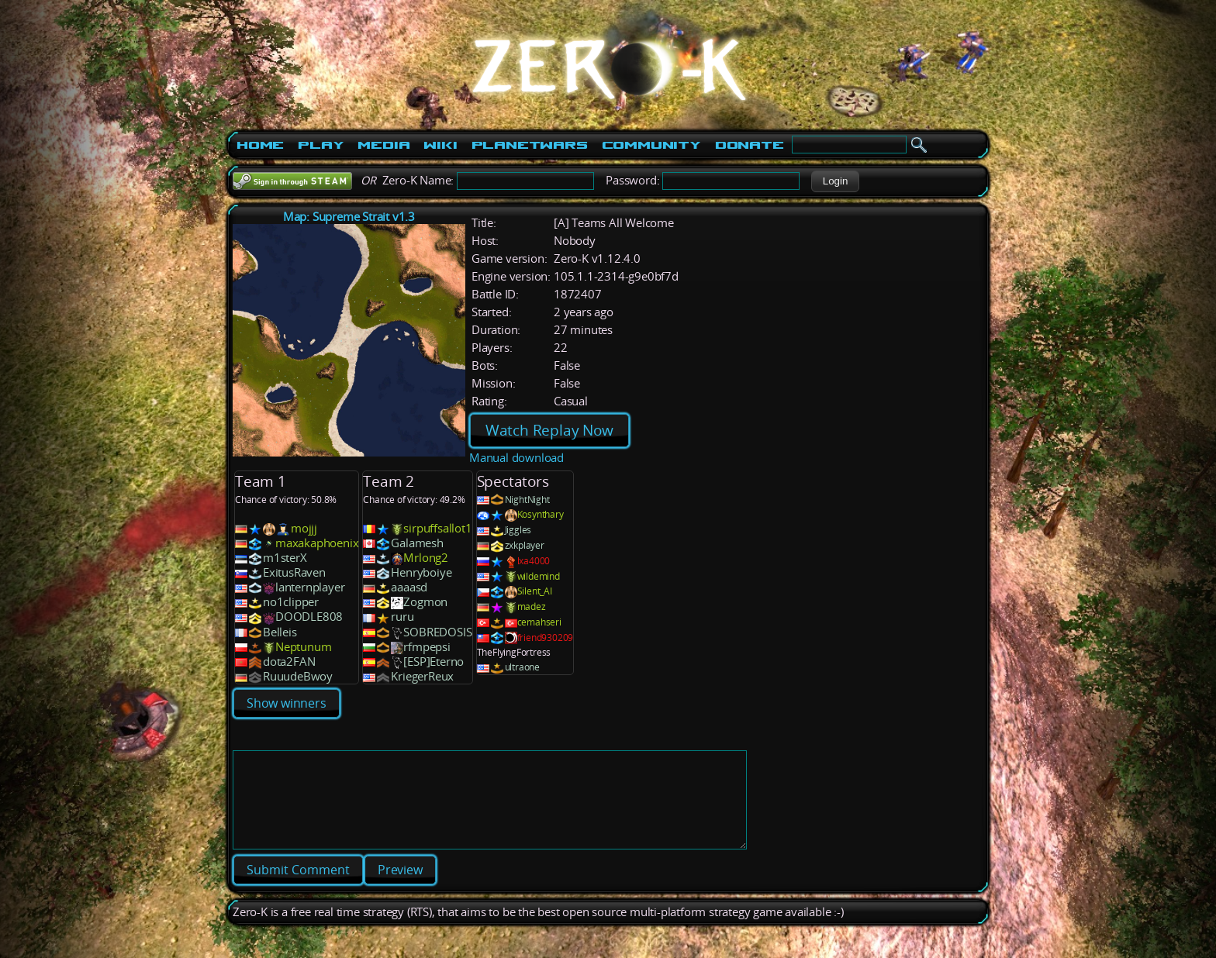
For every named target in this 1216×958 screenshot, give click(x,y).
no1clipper (291, 601)
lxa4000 (534, 560)
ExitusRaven (294, 572)
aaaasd (409, 587)
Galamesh (417, 543)
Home (260, 145)
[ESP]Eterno (433, 661)
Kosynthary (540, 514)
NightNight (527, 499)
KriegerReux (422, 676)
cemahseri (539, 622)
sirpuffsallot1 (437, 528)
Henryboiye (421, 572)
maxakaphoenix (316, 543)
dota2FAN (289, 661)
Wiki (440, 145)
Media (383, 145)
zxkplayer (524, 545)
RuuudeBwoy (298, 676)
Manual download (516, 457)
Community (651, 145)
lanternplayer (309, 587)
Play (321, 145)
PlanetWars (530, 145)
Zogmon (425, 601)
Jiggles (518, 529)
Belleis (280, 632)
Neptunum (303, 646)
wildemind (538, 576)
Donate (749, 145)
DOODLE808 (309, 616)
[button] (834, 181)
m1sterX (285, 557)
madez (531, 606)
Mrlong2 (425, 557)
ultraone (522, 667)
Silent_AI (534, 591)
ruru (402, 616)
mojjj (304, 528)
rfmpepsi (426, 646)
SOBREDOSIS (437, 632)
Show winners (286, 703)
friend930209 (545, 637)
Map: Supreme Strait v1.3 (349, 216)
